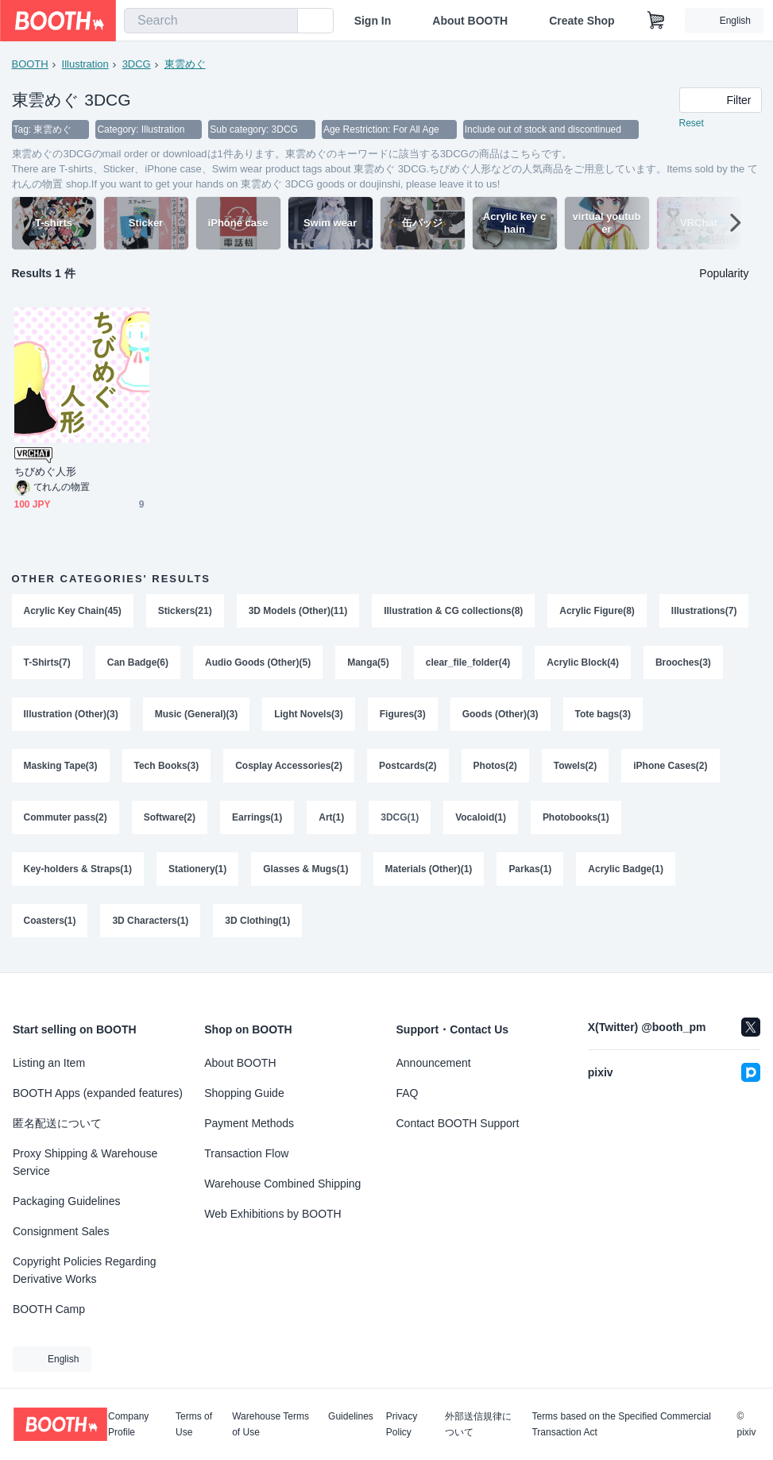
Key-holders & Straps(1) (78, 873)
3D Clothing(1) (258, 926)
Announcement (433, 1062)
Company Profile (128, 1424)
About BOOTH (470, 20)
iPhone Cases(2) (671, 768)
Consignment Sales (61, 1231)
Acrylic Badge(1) (626, 873)
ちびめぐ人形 (45, 472)
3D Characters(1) (151, 926)
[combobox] (211, 20)
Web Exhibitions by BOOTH (272, 1213)
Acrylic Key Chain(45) (73, 611)
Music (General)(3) (288, 716)
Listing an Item (49, 1062)
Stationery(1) (197, 873)
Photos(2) (495, 768)
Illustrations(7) (57, 664)
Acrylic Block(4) (686, 664)
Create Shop (581, 20)
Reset (691, 123)
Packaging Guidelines (66, 1201)
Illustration (85, 64)
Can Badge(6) (240, 664)
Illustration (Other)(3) (163, 716)
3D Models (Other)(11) (298, 611)
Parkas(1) (530, 873)
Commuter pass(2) (65, 821)
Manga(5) (471, 664)
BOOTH (30, 64)
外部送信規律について (478, 1424)
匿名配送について (57, 1123)
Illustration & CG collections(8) (454, 611)
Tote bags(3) (695, 716)
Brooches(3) (51, 716)
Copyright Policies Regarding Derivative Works (85, 1270)
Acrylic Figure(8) (598, 611)
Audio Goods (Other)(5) (360, 664)
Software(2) (169, 821)
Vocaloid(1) (481, 821)
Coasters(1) (50, 926)
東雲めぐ (185, 64)
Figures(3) (495, 716)
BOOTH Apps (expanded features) (98, 1093)
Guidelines (350, 1417)
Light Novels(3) (401, 716)
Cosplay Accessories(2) (288, 768)
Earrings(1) (257, 821)
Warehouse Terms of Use (270, 1424)
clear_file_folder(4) (570, 664)
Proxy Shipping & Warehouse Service (85, 1162)
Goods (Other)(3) (593, 716)
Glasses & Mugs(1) (306, 873)
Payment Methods (249, 1123)
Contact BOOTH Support (458, 1123)
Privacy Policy (401, 1424)
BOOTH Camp (49, 1309)
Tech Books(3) (166, 768)
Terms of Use (194, 1424)
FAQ (407, 1093)
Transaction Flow (246, 1153)
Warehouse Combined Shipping (282, 1183)
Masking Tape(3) (61, 768)
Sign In (373, 20)
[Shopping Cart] (656, 20)
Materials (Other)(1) (429, 873)
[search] (282, 21)
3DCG (136, 64)
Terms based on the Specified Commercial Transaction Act (620, 1424)
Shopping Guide (244, 1093)
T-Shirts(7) (149, 664)
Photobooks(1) (576, 821)
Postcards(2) (408, 768)
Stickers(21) (185, 611)
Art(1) (332, 821)
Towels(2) (575, 768)
